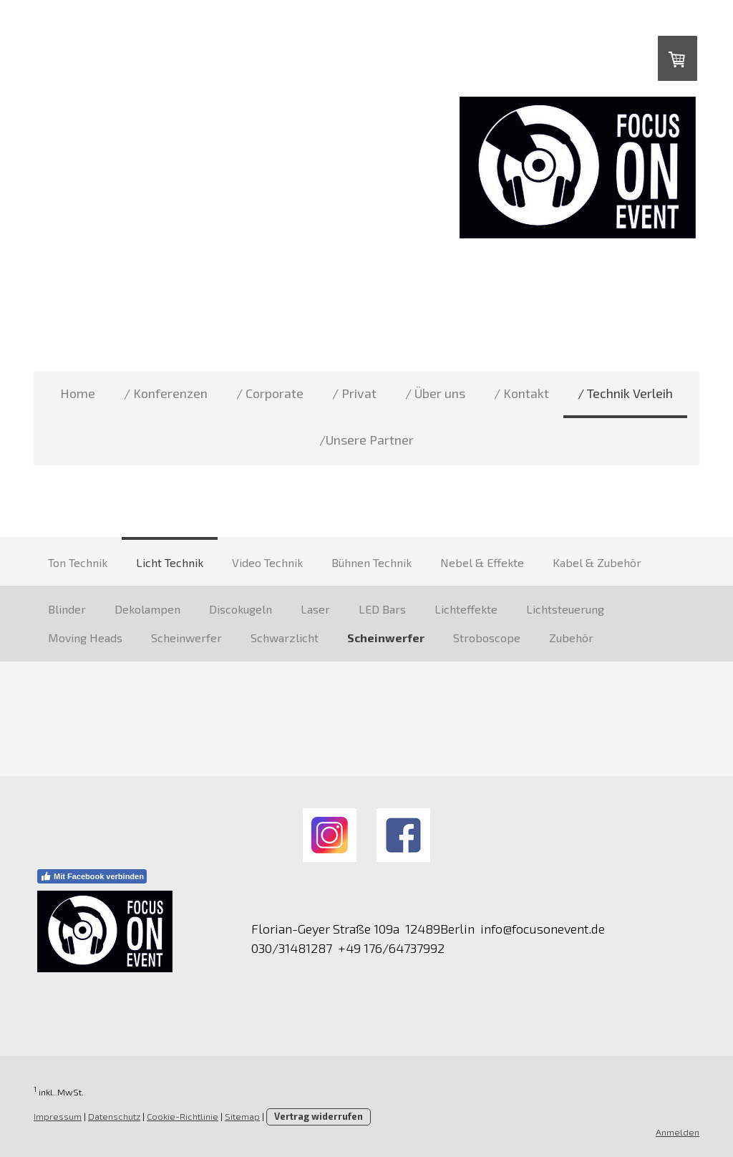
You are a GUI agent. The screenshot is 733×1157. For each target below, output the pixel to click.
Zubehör (571, 637)
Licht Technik (169, 562)
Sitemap (242, 1116)
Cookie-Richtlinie (182, 1116)
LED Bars (382, 609)
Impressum (58, 1116)
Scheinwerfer (186, 637)
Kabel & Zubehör (597, 562)
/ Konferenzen (166, 393)
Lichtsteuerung (565, 609)
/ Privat (354, 393)
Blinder (67, 609)
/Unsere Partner (366, 439)
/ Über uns (435, 393)
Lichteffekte (466, 609)
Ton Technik (77, 562)
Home (77, 393)
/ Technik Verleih (625, 393)
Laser (315, 609)
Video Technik (267, 562)
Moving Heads (85, 637)
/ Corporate (270, 393)
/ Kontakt (521, 393)
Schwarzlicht (285, 637)
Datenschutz (114, 1116)
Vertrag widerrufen (318, 1116)
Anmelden (677, 1132)
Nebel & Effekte (482, 562)
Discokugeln (240, 609)
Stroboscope (486, 637)
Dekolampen (147, 609)
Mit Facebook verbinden (92, 876)
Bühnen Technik (371, 562)
